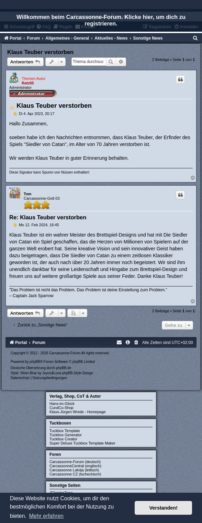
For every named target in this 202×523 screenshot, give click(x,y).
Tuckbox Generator (65, 435)
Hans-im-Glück (62, 403)
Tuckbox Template (64, 431)
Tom (27, 194)
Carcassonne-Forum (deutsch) (75, 462)
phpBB (35, 362)
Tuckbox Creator (63, 439)
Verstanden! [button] (163, 508)
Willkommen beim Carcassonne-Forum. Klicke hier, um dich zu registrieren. (101, 20)
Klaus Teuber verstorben (40, 52)
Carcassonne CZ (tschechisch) (75, 474)
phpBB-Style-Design (77, 373)
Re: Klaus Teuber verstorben (47, 217)
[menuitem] (195, 38)
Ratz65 (28, 83)
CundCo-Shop (61, 408)
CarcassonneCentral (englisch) (75, 466)
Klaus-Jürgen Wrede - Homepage (77, 412)
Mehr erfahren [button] (46, 516)
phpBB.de (63, 368)
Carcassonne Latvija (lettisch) (74, 470)
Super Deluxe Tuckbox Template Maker (82, 443)
